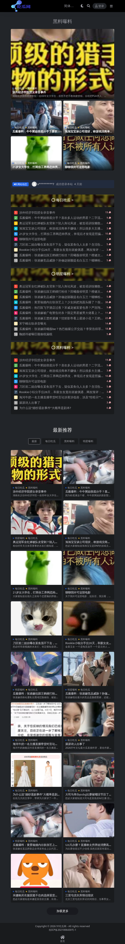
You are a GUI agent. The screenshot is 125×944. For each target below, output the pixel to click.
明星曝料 (88, 441)
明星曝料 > (65, 273)
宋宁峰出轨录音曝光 (32, 323)
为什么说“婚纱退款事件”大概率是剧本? (45, 408)
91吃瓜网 (61, 926)
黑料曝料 (62, 21)
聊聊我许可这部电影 (77, 167)
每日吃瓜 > (65, 199)
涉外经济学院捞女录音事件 (29, 92)
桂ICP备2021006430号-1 (62, 930)
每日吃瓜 (19, 88)
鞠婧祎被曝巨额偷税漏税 (35, 334)
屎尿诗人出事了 (29, 403)
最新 (34, 441)
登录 (99, 6)
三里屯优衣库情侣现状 (79, 895)
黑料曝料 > (65, 347)
